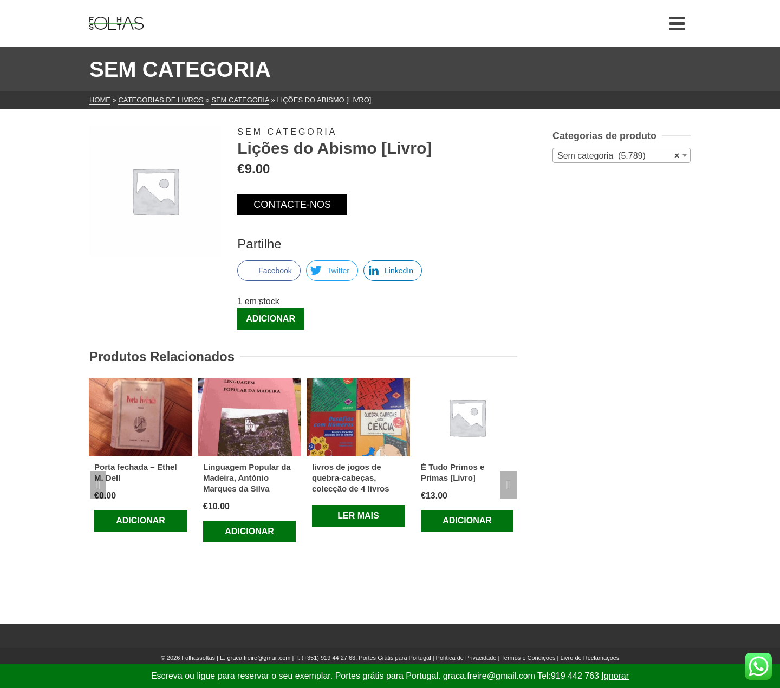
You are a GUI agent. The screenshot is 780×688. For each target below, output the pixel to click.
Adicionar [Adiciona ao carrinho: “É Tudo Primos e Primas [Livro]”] (467, 520)
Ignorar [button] (615, 675)
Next (508, 485)
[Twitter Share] (332, 270)
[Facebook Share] (268, 270)
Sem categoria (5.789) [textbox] (618, 155)
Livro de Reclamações (590, 657)
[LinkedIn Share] (392, 270)
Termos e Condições (528, 657)
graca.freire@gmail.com (258, 657)
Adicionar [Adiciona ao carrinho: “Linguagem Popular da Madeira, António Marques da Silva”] (249, 531)
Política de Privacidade (466, 657)
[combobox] (621, 155)
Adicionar (270, 318)
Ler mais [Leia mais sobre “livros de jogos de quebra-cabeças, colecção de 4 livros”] (358, 515)
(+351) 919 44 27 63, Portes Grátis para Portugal (367, 657)
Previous (98, 485)
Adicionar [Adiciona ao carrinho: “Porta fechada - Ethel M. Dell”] (140, 520)
